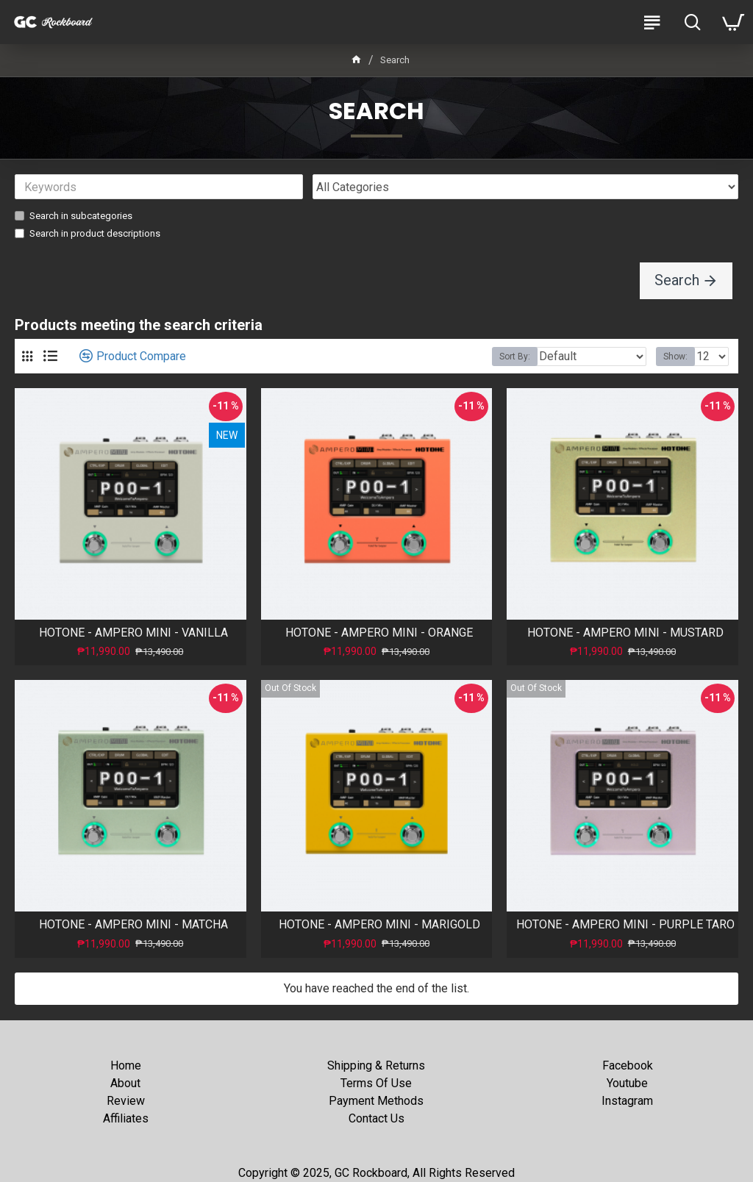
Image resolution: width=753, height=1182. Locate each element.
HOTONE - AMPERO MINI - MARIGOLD (379, 925)
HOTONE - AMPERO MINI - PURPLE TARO (625, 925)
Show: (675, 357)
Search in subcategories (73, 215)
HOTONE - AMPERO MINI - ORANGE (379, 633)
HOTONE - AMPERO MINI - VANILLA (133, 633)
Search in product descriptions (87, 233)
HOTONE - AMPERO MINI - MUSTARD (625, 633)
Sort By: (514, 357)
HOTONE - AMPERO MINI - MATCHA (133, 925)
